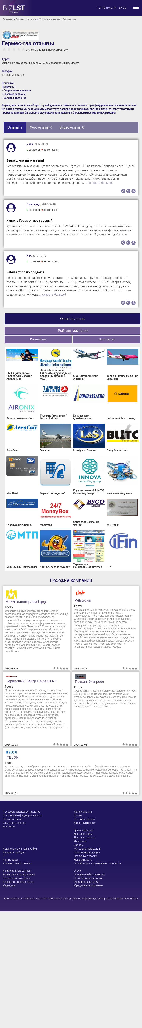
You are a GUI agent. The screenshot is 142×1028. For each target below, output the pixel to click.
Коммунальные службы (17, 870)
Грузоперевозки (84, 830)
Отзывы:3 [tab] (14, 127)
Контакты (9, 826)
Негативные (107, 339)
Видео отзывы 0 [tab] (72, 127)
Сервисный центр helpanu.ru (31, 681)
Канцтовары (10, 859)
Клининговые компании (17, 863)
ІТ (4, 855)
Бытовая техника (26, 19)
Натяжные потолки (85, 855)
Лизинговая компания (16, 878)
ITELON (12, 757)
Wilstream (83, 600)
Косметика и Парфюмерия (19, 874)
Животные (80, 841)
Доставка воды (83, 833)
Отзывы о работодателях (89, 874)
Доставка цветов (84, 837)
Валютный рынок (84, 822)
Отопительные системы (88, 878)
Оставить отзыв (72, 319)
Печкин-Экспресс (89, 682)
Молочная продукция (87, 852)
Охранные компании (86, 881)
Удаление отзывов (14, 822)
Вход (123, 7)
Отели (77, 870)
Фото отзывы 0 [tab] (41, 127)
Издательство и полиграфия (20, 848)
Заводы (78, 844)
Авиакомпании (83, 811)
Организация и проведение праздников (98, 863)
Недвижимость (83, 859)
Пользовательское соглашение (21, 811)
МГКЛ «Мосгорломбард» (26, 602)
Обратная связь (12, 819)
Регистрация (106, 7)
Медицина (9, 885)
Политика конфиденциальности (22, 815)
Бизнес (78, 815)
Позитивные (38, 339)
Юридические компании (88, 885)
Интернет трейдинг (14, 852)
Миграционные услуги (87, 848)
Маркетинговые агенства (18, 881)
